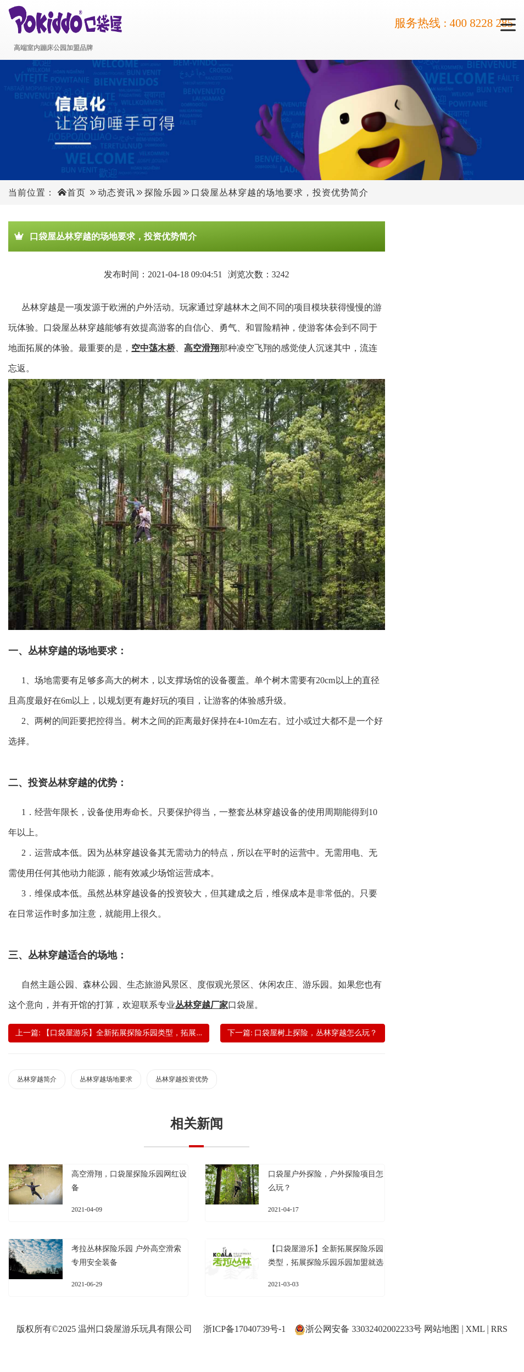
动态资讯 (116, 192)
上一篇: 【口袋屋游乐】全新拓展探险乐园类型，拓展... (108, 1033)
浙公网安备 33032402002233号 (363, 1329)
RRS (499, 1329)
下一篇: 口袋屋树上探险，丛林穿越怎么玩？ (302, 1033)
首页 (76, 192)
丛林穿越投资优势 (181, 1079)
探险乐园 (163, 192)
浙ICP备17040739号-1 (244, 1329)
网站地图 (441, 1329)
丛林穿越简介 (37, 1079)
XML (475, 1329)
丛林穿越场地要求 (106, 1079)
